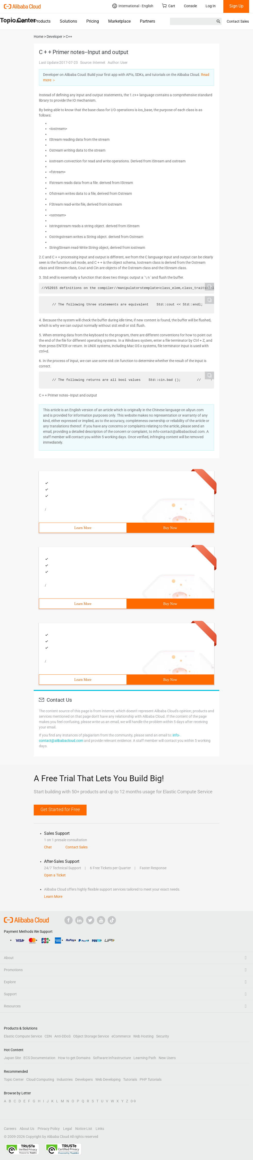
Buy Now (170, 528)
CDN (48, 1036)
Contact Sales (238, 21)
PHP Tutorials (151, 1079)
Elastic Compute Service (23, 1036)
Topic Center (14, 1079)
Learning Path (144, 1058)
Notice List (83, 1129)
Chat (48, 847)
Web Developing (108, 1079)
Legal (67, 1129)
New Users (167, 1058)
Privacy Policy (49, 1129)
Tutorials (130, 1079)
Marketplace (119, 21)
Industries (65, 1079)
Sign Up (236, 6)
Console (190, 6)
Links (100, 1129)
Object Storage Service (91, 1036)
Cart (168, 6)
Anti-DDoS (62, 1036)
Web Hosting (143, 1036)
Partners (147, 21)
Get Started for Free (60, 809)
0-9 (133, 1101)
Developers (84, 1079)
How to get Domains (74, 1058)
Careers (10, 1129)
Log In (211, 6)
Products (42, 21)
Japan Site (12, 1058)
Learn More (82, 528)
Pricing (92, 21)
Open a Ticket (55, 875)
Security (162, 1036)
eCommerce (121, 1036)
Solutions (68, 21)
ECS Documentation (39, 1058)
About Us (27, 1129)
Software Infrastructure (112, 1058)
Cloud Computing (40, 1079)
